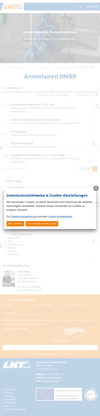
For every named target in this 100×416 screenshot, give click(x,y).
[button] (96, 188)
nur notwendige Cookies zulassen (42, 224)
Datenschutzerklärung (24, 216)
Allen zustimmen (15, 224)
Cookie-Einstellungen (60, 216)
